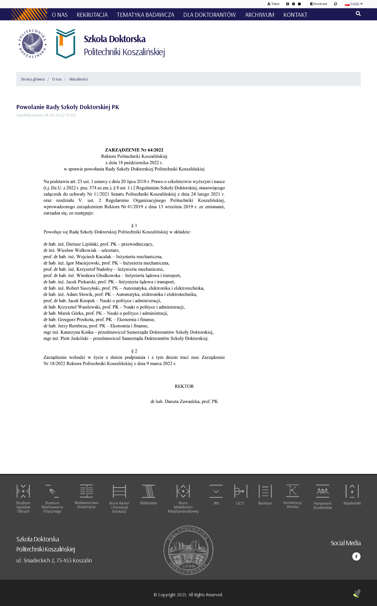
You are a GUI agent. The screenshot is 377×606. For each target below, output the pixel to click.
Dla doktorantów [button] (209, 14)
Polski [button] (354, 3)
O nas (57, 79)
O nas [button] (60, 14)
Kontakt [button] (295, 14)
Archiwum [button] (260, 14)
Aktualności (78, 79)
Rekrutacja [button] (92, 14)
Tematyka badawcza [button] (145, 14)
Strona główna (33, 79)
